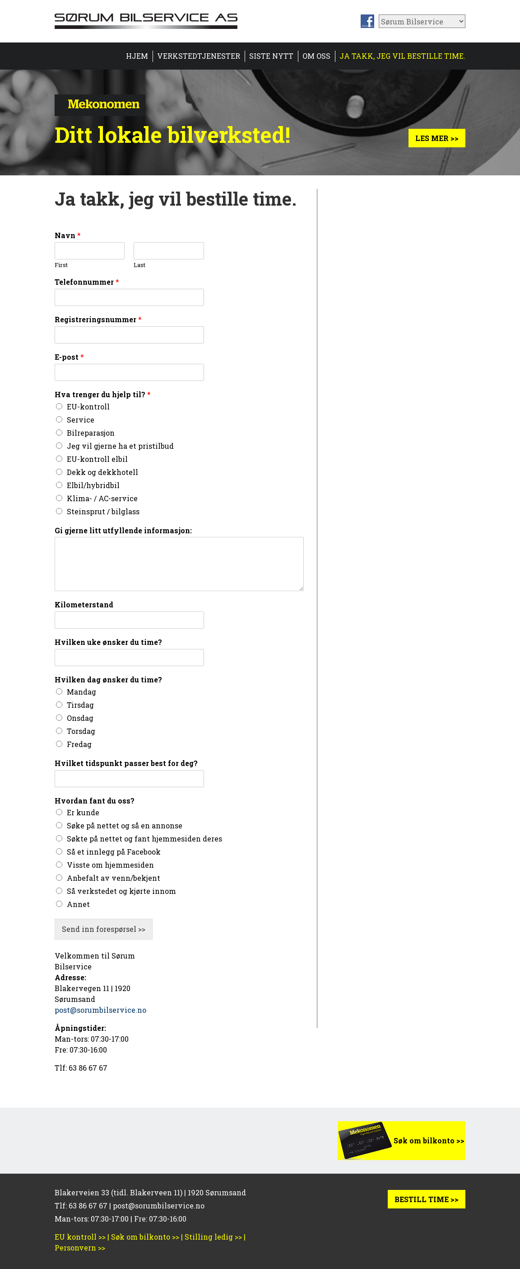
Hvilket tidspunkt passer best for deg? (126, 763)
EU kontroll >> (80, 1236)
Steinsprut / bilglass (103, 511)
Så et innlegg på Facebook (114, 851)
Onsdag (80, 718)
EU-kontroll (88, 406)
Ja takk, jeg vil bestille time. (402, 56)
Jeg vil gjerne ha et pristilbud (120, 446)
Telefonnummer (87, 282)
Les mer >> (437, 138)
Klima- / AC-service (102, 498)
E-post (69, 357)
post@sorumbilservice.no (100, 1010)
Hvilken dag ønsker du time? (108, 679)
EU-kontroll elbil (97, 459)
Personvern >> (80, 1247)
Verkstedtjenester (198, 56)
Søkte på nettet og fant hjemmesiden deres (144, 838)
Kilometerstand (84, 604)
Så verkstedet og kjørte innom (121, 891)
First (61, 265)
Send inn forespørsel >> (103, 929)
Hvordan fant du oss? (95, 800)
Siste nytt (271, 56)
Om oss (316, 56)
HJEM (137, 56)
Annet (78, 904)
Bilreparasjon (91, 432)
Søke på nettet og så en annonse (124, 825)
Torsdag (81, 731)
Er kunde (83, 812)
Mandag (81, 691)
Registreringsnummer (98, 319)
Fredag (79, 744)
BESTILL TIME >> (427, 1199)
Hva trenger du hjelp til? (103, 394)
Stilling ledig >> (213, 1236)
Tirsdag (80, 705)
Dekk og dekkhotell (102, 472)
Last (139, 265)
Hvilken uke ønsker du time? (108, 642)
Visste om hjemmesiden (110, 865)
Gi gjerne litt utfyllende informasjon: (123, 530)
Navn (68, 235)
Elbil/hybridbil (93, 485)
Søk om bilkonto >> (429, 1140)
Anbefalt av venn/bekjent (113, 878)
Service (80, 419)
